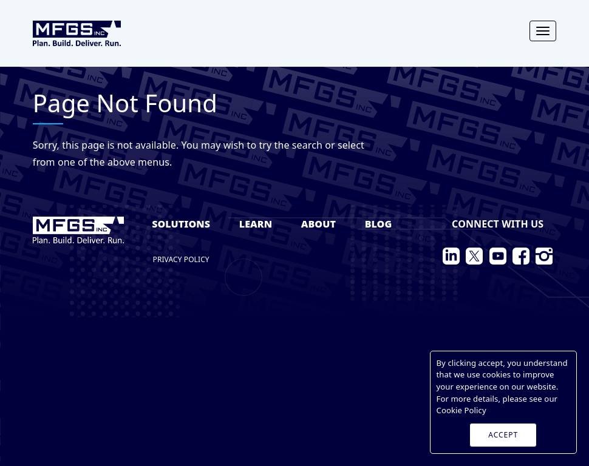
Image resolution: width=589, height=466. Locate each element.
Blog (378, 224)
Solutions (181, 224)
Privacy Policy (181, 259)
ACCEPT (503, 435)
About (318, 224)
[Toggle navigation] (542, 31)
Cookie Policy (461, 410)
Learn (255, 224)
